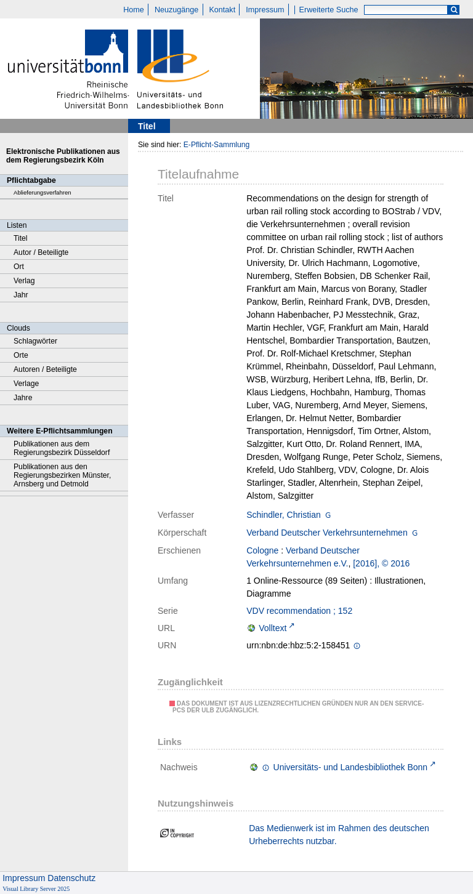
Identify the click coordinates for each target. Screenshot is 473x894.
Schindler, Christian (283, 515)
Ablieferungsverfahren (42, 192)
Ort (19, 266)
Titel (21, 238)
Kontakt (222, 10)
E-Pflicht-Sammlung (217, 144)
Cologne (262, 550)
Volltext (272, 628)
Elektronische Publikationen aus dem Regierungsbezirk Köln (63, 155)
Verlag (24, 280)
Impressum (265, 10)
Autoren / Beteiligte (45, 369)
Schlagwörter (35, 341)
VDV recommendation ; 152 (299, 611)
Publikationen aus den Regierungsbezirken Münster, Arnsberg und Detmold (62, 475)
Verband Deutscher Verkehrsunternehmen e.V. (303, 557)
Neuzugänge (176, 10)
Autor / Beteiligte (41, 252)
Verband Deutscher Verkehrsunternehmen (327, 533)
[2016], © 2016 (381, 563)
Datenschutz (71, 878)
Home (133, 10)
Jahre (23, 397)
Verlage (26, 383)
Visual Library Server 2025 (36, 888)
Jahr (21, 295)
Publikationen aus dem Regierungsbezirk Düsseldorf (62, 448)
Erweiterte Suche (328, 10)
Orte (21, 355)
